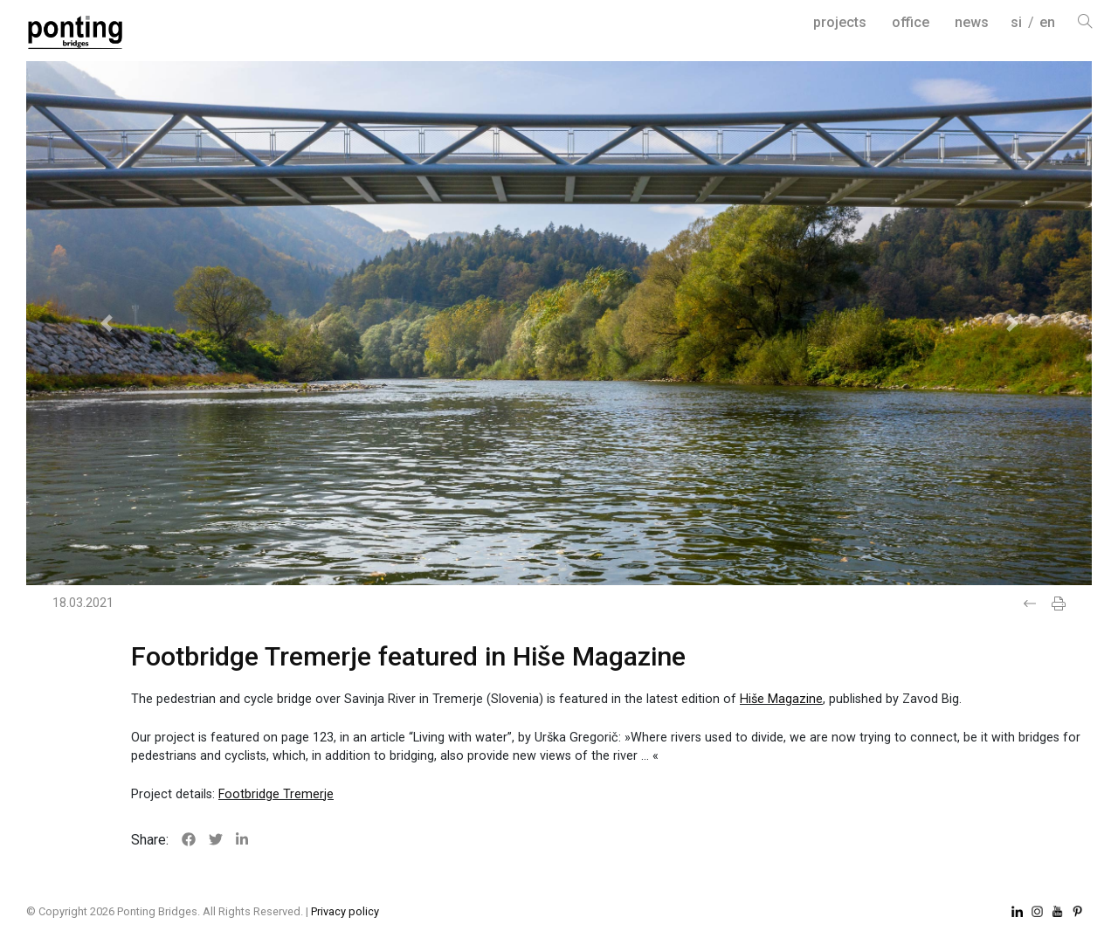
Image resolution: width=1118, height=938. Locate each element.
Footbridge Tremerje (276, 794)
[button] (106, 323)
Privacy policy (345, 911)
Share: (150, 839)
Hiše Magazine (781, 699)
